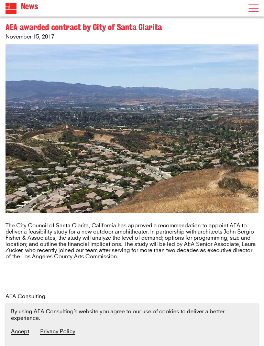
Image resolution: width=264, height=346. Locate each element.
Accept (20, 331)
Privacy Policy (57, 331)
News (29, 6)
